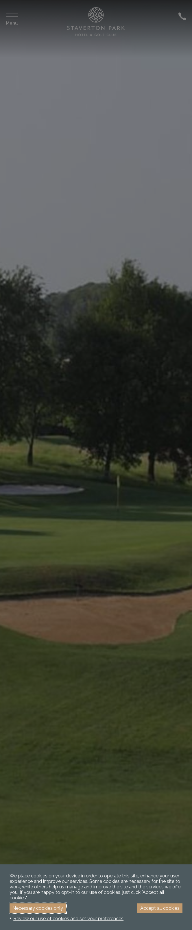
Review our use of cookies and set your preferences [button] (68, 918)
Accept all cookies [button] (160, 908)
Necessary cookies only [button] (37, 908)
